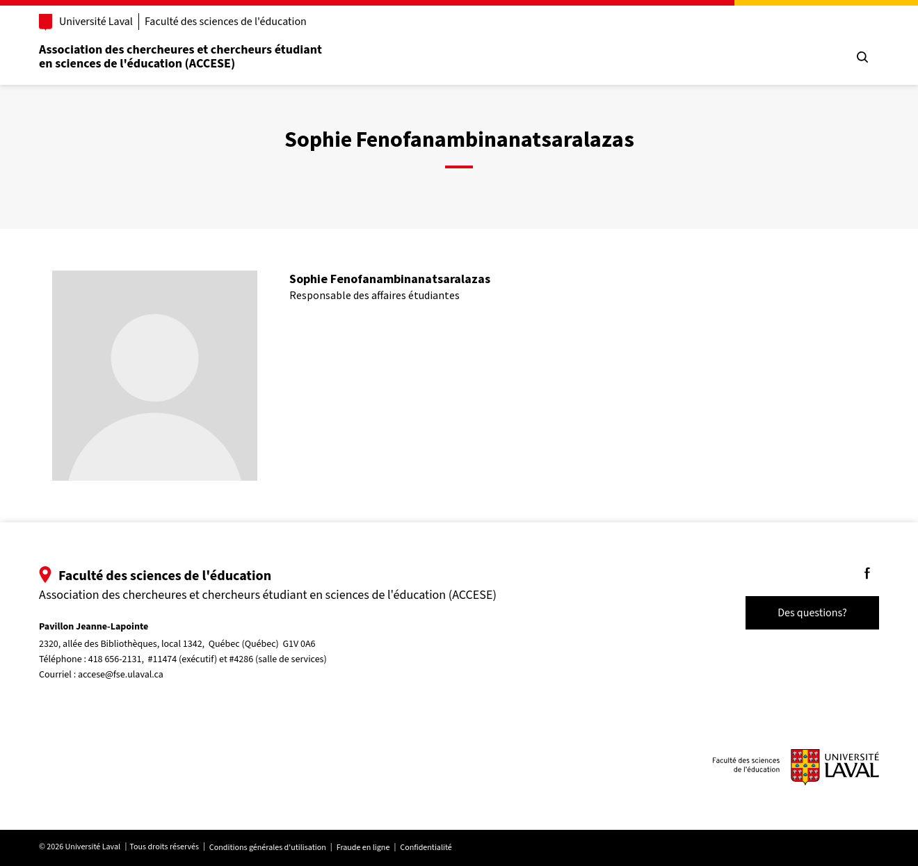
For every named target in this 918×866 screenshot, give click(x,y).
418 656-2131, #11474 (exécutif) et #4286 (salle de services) (207, 659)
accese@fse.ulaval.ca (120, 675)
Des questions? (812, 612)
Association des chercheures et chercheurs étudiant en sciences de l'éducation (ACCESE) (180, 56)
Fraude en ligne (363, 847)
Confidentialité (425, 847)
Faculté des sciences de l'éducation (226, 21)
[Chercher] (862, 57)
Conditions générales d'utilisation (267, 847)
